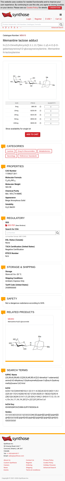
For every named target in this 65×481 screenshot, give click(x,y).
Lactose (10, 151)
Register (38, 19)
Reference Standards (28, 156)
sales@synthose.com (16, 456)
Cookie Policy (32, 7)
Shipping (29, 467)
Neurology (11, 156)
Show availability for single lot (18, 129)
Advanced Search (57, 27)
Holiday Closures (49, 465)
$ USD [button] (47, 19)
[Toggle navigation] (60, 15)
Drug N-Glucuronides (26, 151)
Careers (6, 465)
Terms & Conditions (33, 470)
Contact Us (30, 460)
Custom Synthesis (10, 463)
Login (28, 19)
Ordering (29, 465)
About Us (7, 460)
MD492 (11, 319)
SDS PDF (10, 225)
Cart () (58, 19)
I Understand (55, 8)
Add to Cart (32, 134)
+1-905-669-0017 (13, 453)
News (6, 467)
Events (6, 470)
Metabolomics (44, 151)
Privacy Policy (48, 460)
